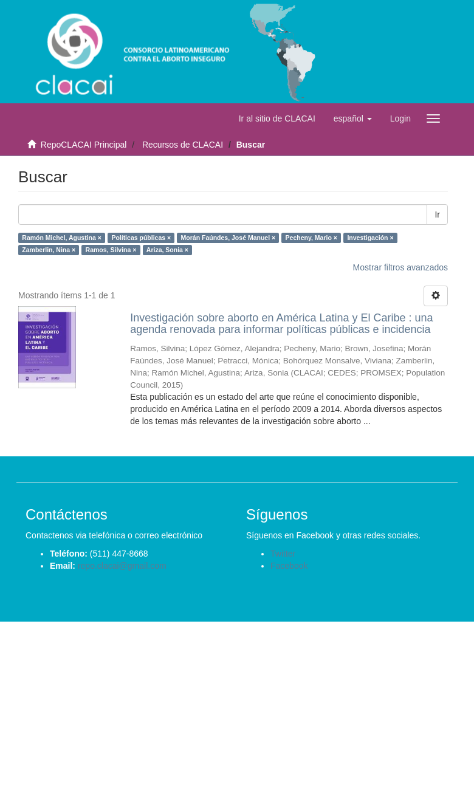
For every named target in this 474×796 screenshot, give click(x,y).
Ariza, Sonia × (167, 249)
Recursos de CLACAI (182, 144)
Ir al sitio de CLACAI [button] (277, 118)
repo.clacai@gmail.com (122, 566)
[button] (353, 118)
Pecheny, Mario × (311, 237)
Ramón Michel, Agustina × (61, 237)
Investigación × (370, 237)
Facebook (288, 566)
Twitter (282, 553)
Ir (437, 214)
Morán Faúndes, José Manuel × (228, 237)
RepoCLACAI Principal (84, 144)
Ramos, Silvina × (111, 249)
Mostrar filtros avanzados (400, 267)
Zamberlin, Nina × (48, 249)
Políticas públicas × (141, 237)
